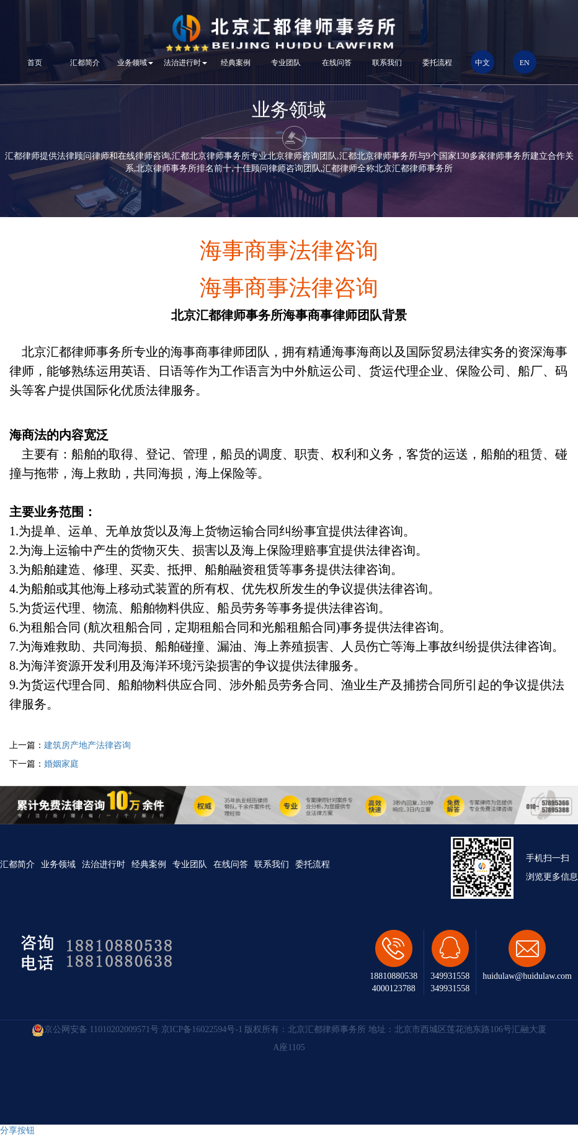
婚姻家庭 (61, 764)
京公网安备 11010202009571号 (95, 1029)
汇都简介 (85, 62)
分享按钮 (17, 1130)
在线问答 (337, 62)
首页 (34, 62)
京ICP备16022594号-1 (201, 1029)
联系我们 (387, 62)
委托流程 (437, 62)
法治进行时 (185, 62)
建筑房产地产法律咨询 (87, 745)
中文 (482, 62)
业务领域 (135, 62)
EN (525, 62)
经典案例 (236, 62)
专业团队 (286, 62)
